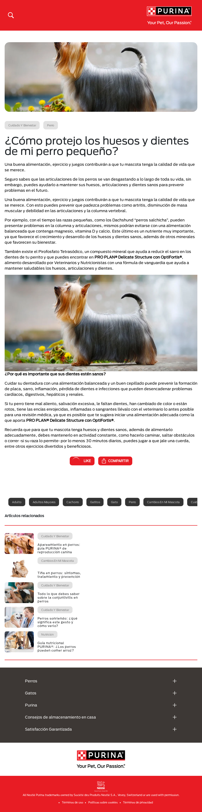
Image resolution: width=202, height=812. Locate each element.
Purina (31, 705)
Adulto (17, 502)
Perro (132, 502)
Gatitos (95, 502)
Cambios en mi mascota (163, 502)
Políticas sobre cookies (103, 802)
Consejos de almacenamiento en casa (60, 717)
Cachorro (72, 502)
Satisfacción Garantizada (48, 729)
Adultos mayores (44, 502)
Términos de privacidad (138, 802)
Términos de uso (72, 802)
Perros (31, 681)
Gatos (30, 693)
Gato (114, 502)
